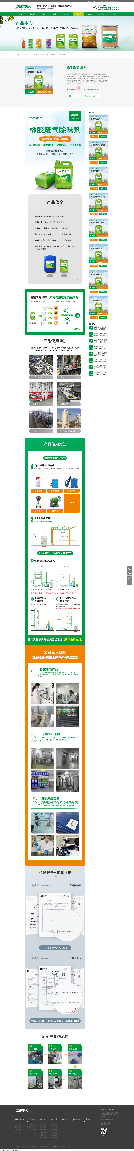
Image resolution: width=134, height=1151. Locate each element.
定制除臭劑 (32, 14)
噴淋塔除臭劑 (44, 1132)
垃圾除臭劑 (54, 1138)
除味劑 (55, 14)
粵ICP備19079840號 (64, 1146)
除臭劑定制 (54, 1119)
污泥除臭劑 (18, 1130)
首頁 (20, 14)
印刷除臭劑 (54, 1127)
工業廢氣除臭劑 (31, 1124)
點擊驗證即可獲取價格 (92, 89)
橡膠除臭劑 (63, 54)
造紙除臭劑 (54, 1124)
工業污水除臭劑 (31, 1127)
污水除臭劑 (18, 1132)
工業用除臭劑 (31, 1119)
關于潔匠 (113, 14)
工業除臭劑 (18, 1124)
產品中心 (78, 14)
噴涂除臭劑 (54, 1132)
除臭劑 (44, 14)
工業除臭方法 (88, 1119)
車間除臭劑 (43, 1124)
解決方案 (90, 14)
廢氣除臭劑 (18, 1127)
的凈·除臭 (52, 54)
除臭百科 (102, 14)
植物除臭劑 (43, 1130)
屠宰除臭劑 (54, 1130)
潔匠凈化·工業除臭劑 (107, 1109)
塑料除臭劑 (43, 1138)
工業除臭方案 (64, 1119)
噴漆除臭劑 (43, 1127)
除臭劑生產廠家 (19, 1119)
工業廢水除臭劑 (31, 1130)
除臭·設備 (67, 14)
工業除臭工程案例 (76, 1120)
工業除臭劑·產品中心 (38, 54)
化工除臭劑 (43, 1135)
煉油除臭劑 (54, 1135)
